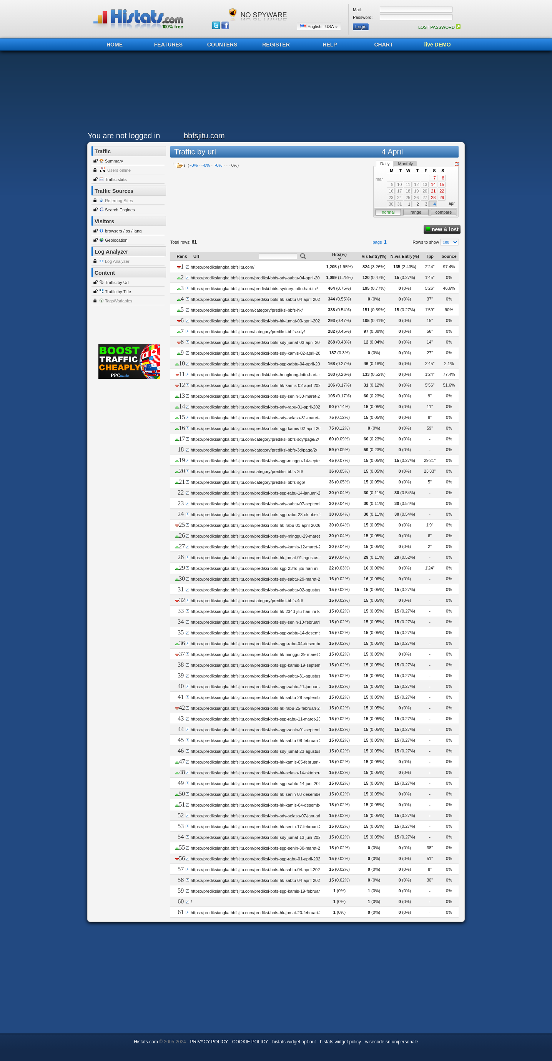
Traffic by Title (118, 291)
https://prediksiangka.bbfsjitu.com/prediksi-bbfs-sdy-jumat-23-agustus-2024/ (262, 751)
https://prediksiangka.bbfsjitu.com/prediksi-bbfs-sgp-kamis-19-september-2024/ (265, 665)
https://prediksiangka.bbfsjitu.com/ (222, 267)
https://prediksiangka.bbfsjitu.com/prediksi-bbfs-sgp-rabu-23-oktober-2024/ (260, 514)
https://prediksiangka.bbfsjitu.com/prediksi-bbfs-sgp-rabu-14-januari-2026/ (260, 493)
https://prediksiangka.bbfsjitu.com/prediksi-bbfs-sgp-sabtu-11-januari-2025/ (261, 686)
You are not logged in (124, 135)
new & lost (442, 229)
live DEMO (437, 45)
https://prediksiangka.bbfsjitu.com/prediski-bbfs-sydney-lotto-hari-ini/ (254, 288)
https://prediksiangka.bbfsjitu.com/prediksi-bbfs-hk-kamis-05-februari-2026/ (261, 762)
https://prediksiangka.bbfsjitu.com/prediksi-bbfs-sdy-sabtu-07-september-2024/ (264, 503)
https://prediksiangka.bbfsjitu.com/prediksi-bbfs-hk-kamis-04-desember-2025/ (263, 805)
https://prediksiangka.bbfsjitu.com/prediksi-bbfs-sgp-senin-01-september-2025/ (264, 729)
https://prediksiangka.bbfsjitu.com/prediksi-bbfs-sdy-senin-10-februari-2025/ (261, 622)
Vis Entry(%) (374, 256)
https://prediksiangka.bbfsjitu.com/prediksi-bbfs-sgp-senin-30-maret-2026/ (259, 848)
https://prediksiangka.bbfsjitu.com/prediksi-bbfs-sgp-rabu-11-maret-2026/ (259, 719)
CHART (383, 45)
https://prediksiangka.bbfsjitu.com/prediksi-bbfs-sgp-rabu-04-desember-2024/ (263, 643)
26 (416, 197)
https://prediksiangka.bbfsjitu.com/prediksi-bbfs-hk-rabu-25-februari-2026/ (259, 708)
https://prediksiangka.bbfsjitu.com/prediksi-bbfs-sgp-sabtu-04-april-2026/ (258, 364)
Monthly (405, 163)
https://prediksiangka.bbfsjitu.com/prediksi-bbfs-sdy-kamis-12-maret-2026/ (260, 547)
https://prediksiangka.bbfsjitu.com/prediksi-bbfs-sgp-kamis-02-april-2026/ (258, 428)
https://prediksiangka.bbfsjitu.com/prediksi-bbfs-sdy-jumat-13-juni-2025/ (257, 837)
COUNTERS (222, 45)
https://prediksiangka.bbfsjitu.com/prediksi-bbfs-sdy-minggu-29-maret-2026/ (261, 536)
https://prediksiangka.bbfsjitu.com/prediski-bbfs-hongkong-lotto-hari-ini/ (257, 374)
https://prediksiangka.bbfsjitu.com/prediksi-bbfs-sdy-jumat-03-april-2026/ (258, 342)
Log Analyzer (117, 261)
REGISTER (276, 45)
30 (391, 204)
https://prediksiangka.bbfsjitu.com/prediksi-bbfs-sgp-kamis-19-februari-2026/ (262, 891)
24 (399, 197)
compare (444, 212)
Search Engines (120, 210)
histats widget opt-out (294, 1041)
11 (408, 184)
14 (433, 184)
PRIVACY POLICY (209, 1041)
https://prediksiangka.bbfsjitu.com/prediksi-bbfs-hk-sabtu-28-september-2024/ (263, 697)
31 (399, 204)
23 (391, 197)
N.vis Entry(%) (405, 256)
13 (424, 184)
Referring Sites (119, 200)
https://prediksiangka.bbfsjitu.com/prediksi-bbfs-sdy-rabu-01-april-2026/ (257, 407)
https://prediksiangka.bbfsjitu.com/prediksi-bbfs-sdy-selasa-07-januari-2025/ (261, 816)
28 (433, 197)
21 (433, 191)
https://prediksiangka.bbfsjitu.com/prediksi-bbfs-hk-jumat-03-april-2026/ (257, 321)
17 (399, 191)
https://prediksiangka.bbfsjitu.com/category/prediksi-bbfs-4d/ (247, 600)
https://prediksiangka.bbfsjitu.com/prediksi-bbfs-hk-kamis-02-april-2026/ (257, 385)
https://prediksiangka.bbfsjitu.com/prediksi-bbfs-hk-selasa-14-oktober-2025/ (261, 772)
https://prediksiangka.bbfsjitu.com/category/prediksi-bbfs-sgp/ (248, 482)
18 (408, 191)
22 (441, 191)
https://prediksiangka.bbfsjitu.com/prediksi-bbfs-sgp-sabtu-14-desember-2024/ (264, 633)
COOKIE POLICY (250, 1041)
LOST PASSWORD (439, 27)
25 (408, 197)
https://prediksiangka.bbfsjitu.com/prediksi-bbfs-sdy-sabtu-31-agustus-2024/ (262, 676)
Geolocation (116, 240)
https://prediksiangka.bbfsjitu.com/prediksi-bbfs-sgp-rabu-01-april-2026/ (257, 859)
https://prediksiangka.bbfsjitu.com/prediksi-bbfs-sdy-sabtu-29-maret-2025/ (259, 579)
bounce (448, 256)
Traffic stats (115, 179)
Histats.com (146, 1041)
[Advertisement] (274, 93)
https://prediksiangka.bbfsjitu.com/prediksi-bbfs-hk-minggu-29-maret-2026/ (260, 654)
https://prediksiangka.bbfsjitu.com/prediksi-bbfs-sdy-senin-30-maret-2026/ (259, 396)
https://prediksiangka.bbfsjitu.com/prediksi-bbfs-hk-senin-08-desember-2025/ (262, 794)
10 (399, 184)
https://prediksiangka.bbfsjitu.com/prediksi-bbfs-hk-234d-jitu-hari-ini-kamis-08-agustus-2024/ (277, 611)
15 (441, 184)
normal (388, 212)
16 (391, 191)
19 (416, 191)
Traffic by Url (117, 282)
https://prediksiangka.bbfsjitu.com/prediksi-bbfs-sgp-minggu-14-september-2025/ (266, 460)
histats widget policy (340, 1041)
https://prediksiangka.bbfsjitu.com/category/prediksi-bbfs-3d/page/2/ (254, 450)
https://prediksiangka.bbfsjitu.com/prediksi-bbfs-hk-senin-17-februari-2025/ (260, 826)
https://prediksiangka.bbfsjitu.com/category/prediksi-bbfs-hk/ (247, 310)
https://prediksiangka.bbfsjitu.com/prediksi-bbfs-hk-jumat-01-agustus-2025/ (260, 557)
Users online (119, 170)
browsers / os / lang (123, 231)
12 (416, 184)
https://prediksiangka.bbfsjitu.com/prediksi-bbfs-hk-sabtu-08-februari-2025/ (260, 740)
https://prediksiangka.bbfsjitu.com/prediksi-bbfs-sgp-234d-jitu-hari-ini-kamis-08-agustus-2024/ (278, 568)
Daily (384, 163)
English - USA (319, 26)
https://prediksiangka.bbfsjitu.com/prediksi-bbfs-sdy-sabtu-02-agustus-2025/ (262, 590)
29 (441, 197)
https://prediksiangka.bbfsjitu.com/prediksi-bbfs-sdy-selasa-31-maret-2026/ (260, 417)
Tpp (430, 256)
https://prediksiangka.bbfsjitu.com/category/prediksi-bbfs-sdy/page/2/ (255, 439)
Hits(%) (339, 256)
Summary (114, 161)
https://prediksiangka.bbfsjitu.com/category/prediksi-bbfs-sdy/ (248, 331)
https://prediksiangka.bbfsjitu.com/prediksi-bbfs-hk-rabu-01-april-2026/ (256, 525)
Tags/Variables (118, 301)
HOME (114, 45)
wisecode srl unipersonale (391, 1041)
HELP (330, 45)
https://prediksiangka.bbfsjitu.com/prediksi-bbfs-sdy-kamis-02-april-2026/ (258, 353)
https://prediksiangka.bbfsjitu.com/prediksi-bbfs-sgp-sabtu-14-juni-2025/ (257, 783)
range (416, 212)
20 (424, 191)
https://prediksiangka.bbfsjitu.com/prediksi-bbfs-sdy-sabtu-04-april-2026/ (258, 278)
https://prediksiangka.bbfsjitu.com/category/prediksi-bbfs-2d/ (247, 471)
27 (424, 197)
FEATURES (168, 45)
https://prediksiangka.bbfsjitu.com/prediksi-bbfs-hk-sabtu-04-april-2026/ (257, 299)
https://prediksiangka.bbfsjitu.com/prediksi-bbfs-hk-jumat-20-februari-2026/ (260, 912)
